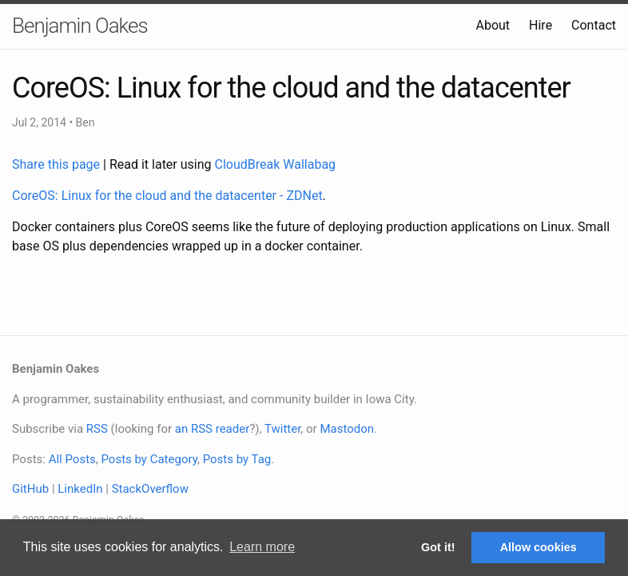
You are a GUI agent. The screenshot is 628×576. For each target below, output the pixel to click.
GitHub (30, 489)
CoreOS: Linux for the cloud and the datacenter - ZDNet (167, 195)
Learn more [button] (262, 547)
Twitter (282, 429)
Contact (593, 25)
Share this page (57, 164)
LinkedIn (80, 489)
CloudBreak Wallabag (275, 164)
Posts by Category (149, 459)
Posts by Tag (237, 459)
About (492, 25)
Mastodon (347, 429)
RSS (97, 429)
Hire (540, 25)
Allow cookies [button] (538, 547)
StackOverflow (150, 489)
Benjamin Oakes (80, 26)
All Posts (72, 459)
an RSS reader (212, 429)
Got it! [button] (438, 547)
